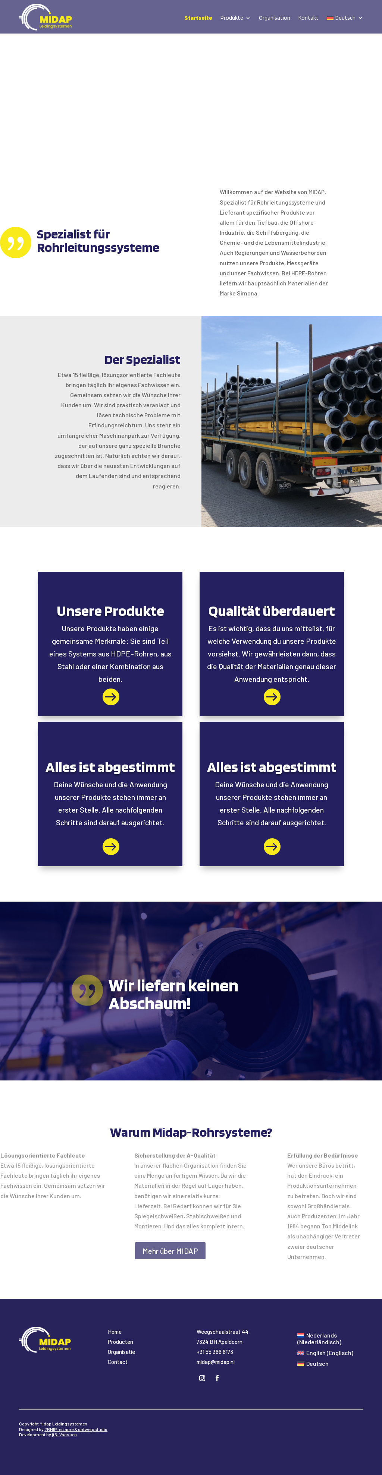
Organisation (274, 18)
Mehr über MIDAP (170, 1250)
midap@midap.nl (216, 1361)
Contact (118, 1361)
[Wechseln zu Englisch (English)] (325, 1352)
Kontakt (308, 18)
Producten (120, 1341)
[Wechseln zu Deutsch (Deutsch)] (313, 1363)
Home (115, 1331)
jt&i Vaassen (64, 1434)
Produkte (231, 18)
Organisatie (121, 1351)
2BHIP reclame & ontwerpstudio (75, 1429)
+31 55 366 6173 (215, 1351)
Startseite (198, 18)
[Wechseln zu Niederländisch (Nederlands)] (327, 1338)
